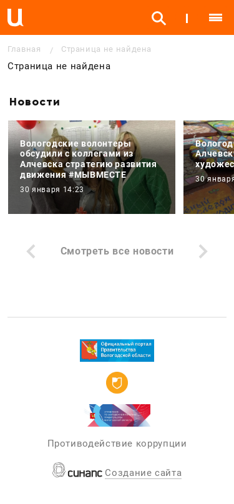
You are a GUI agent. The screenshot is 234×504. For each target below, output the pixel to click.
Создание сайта (143, 472)
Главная (24, 49)
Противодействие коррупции (117, 443)
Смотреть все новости (117, 251)
